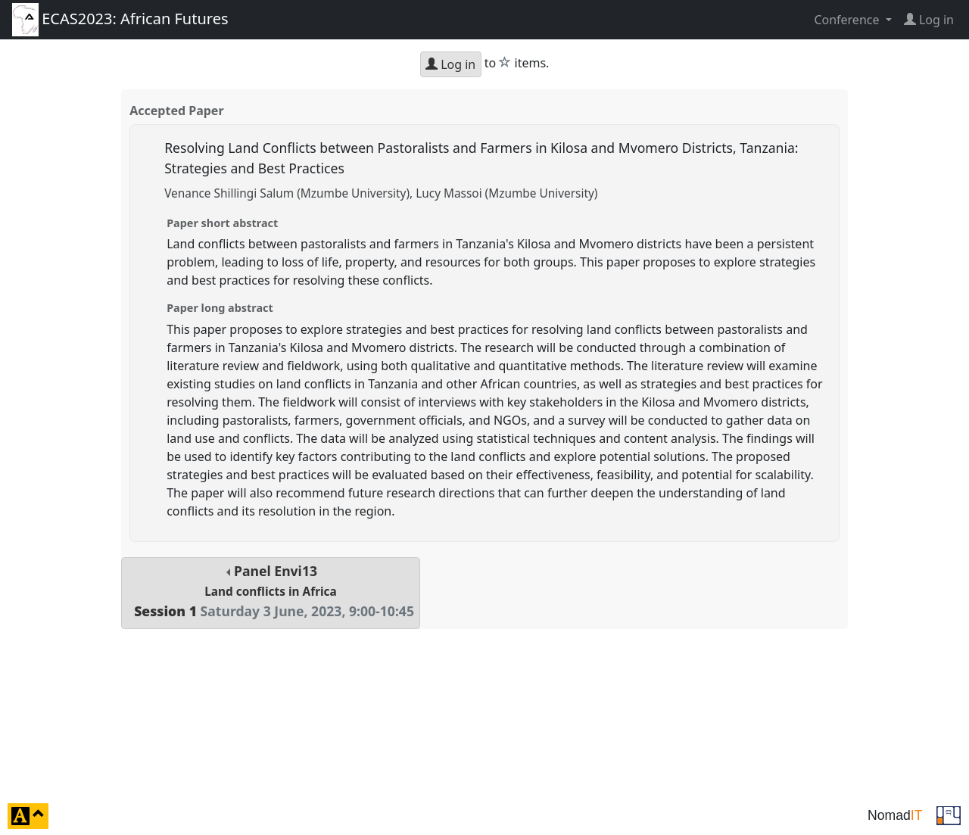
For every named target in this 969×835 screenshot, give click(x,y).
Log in (450, 64)
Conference (848, 19)
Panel (270, 591)
